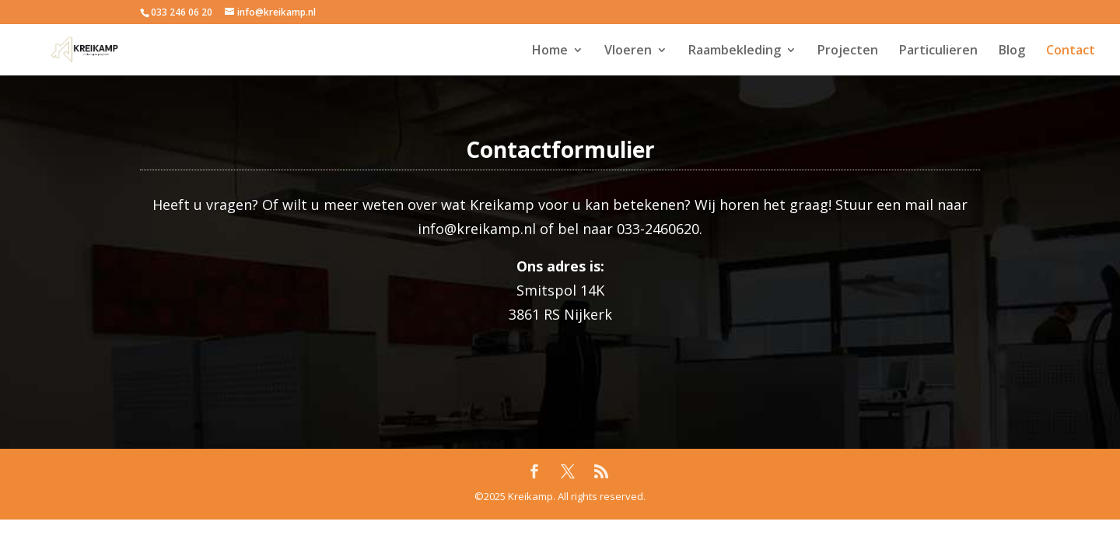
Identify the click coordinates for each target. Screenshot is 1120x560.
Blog (1012, 51)
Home (550, 51)
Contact (1070, 51)
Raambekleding (734, 51)
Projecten (847, 51)
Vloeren (628, 51)
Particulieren (938, 51)
